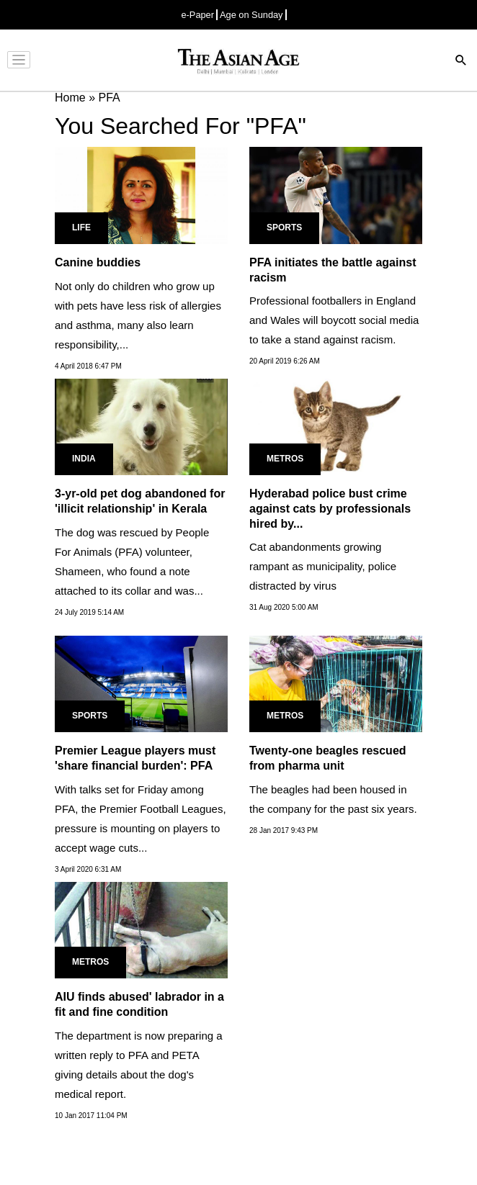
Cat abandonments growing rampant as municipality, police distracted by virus (322, 566)
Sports (284, 227)
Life (81, 227)
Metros (285, 459)
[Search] (461, 61)
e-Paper (197, 14)
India (84, 459)
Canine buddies (98, 262)
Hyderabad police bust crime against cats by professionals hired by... (330, 508)
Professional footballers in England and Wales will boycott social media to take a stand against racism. (334, 320)
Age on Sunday (251, 14)
